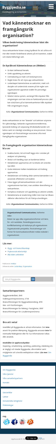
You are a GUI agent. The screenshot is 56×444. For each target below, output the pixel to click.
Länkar (5, 397)
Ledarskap (18, 266)
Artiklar (13, 264)
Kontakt (6, 382)
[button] (52, 4)
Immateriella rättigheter (12, 401)
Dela (40, 438)
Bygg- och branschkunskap (19, 248)
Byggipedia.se (13, 7)
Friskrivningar (8, 405)
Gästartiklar (7, 392)
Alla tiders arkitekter (16, 254)
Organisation (27, 266)
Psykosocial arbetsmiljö (17, 251)
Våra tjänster (8, 374)
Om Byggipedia (9, 370)
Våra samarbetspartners (13, 378)
